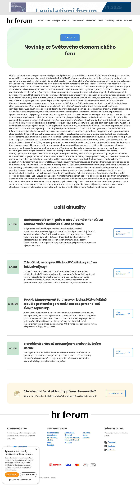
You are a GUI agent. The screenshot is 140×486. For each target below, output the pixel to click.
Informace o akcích (52, 438)
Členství (66, 20)
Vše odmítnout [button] (28, 475)
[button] (20, 480)
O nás (119, 20)
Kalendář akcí (53, 433)
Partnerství (77, 20)
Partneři (68, 442)
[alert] (20, 465)
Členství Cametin (72, 437)
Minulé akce (52, 435)
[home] (19, 20)
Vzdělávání (91, 20)
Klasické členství (72, 440)
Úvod (40, 20)
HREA (101, 20)
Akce (47, 20)
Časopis (56, 20)
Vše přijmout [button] (11, 475)
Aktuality (109, 20)
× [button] (36, 449)
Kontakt (128, 20)
